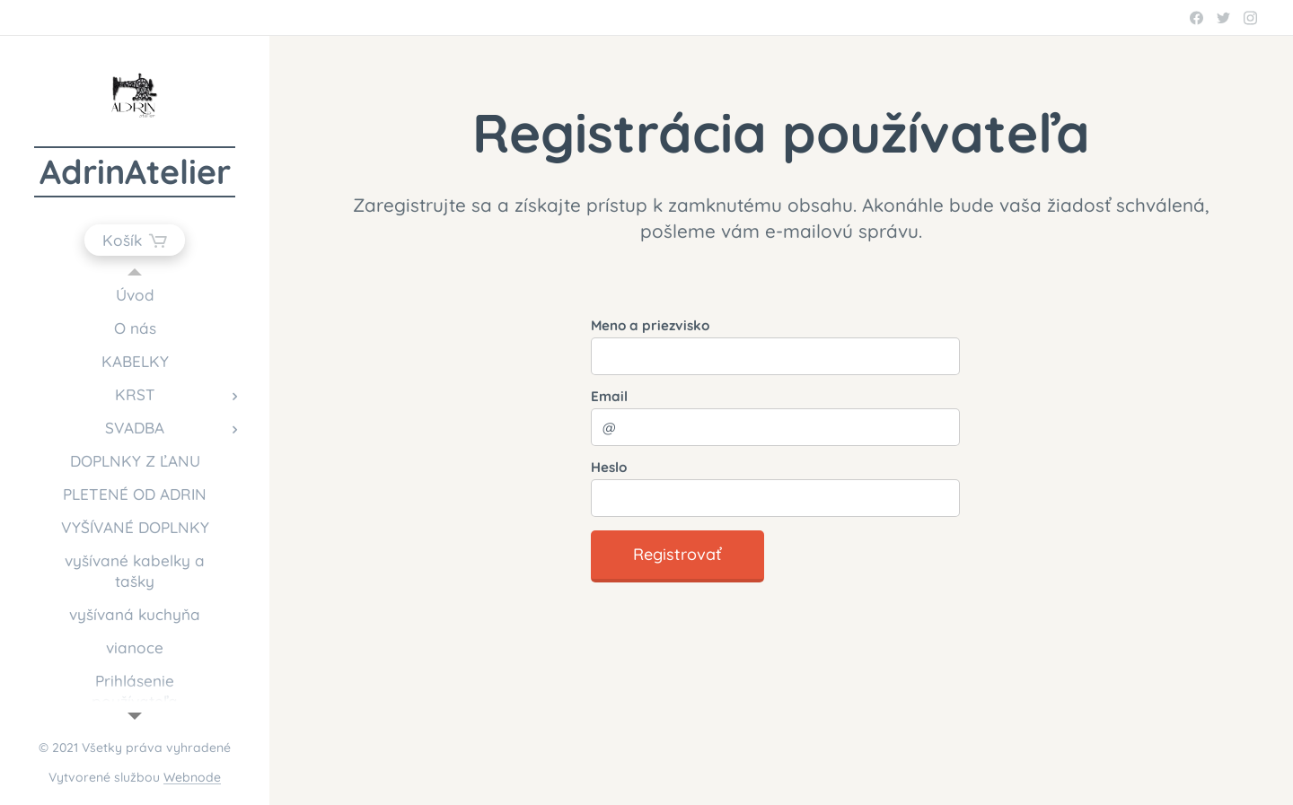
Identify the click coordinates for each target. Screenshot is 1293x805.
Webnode (192, 777)
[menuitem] (134, 294)
